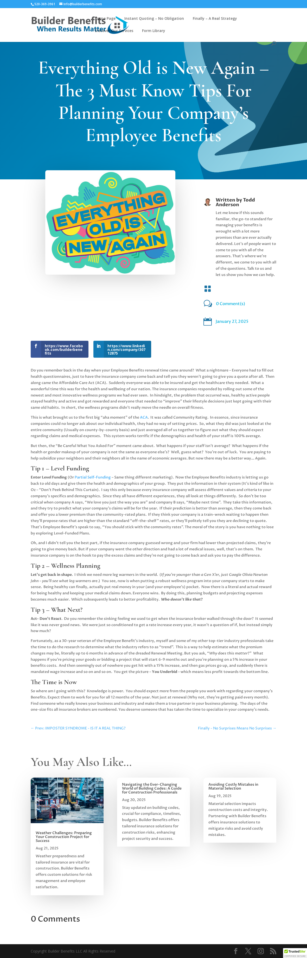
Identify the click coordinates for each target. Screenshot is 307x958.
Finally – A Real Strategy (215, 19)
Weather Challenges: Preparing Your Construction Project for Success (64, 836)
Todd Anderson (235, 202)
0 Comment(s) (230, 304)
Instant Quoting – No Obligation (154, 19)
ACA (144, 417)
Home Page (105, 19)
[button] (295, 953)
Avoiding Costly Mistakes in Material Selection (233, 786)
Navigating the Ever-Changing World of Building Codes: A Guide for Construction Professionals (152, 788)
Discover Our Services (114, 31)
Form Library (153, 31)
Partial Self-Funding (93, 477)
